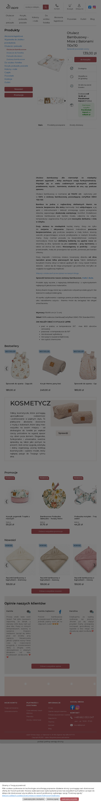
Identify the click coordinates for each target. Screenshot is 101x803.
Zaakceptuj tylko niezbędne (34, 799)
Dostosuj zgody (52, 799)
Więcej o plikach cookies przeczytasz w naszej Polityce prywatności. (31, 796)
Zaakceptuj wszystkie (69, 799)
